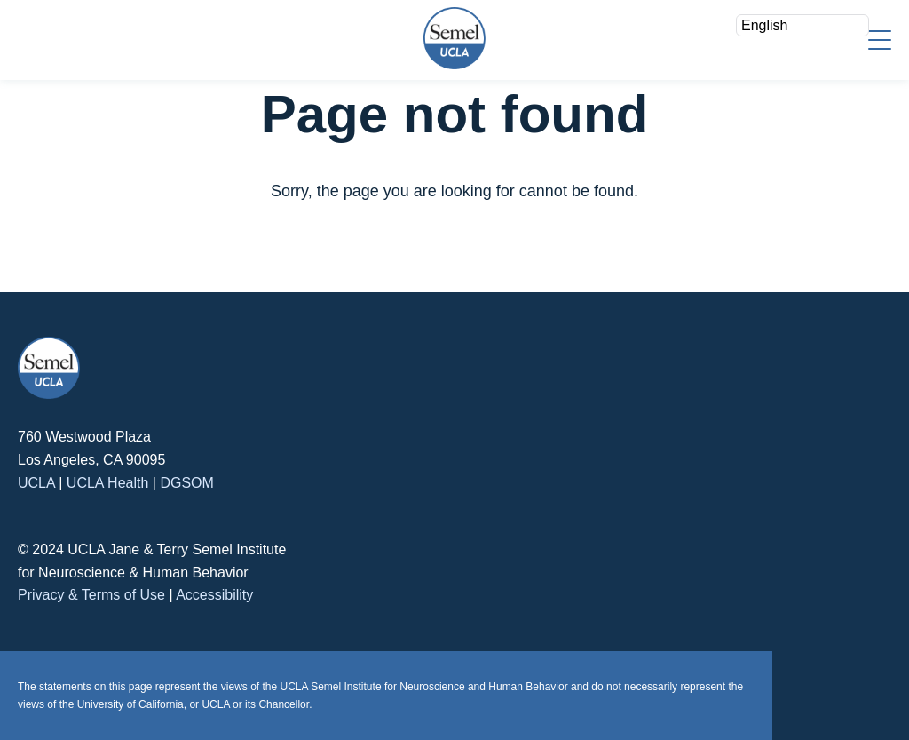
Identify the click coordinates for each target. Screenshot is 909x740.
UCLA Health (108, 482)
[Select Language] (802, 25)
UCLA (36, 482)
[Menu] (880, 38)
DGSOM (186, 482)
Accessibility (214, 594)
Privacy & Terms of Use (91, 594)
